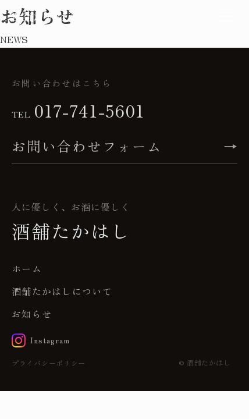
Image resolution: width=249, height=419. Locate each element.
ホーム (27, 268)
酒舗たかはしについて (62, 291)
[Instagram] (41, 340)
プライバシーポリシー (49, 363)
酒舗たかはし (45, 16)
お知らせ (32, 314)
